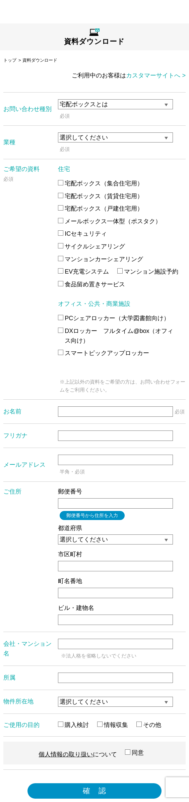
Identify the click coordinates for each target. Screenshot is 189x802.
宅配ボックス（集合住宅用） (100, 183)
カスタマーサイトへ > (156, 75)
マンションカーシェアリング (100, 259)
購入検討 (73, 725)
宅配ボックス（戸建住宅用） (100, 208)
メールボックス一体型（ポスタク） (109, 221)
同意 (134, 752)
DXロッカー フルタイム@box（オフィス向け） (115, 336)
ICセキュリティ (82, 233)
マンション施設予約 (147, 271)
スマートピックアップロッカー (103, 353)
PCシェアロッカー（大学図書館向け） (114, 318)
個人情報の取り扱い (66, 754)
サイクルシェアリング (91, 246)
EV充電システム (83, 271)
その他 (148, 725)
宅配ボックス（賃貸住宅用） (100, 196)
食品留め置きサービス (91, 284)
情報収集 (112, 725)
